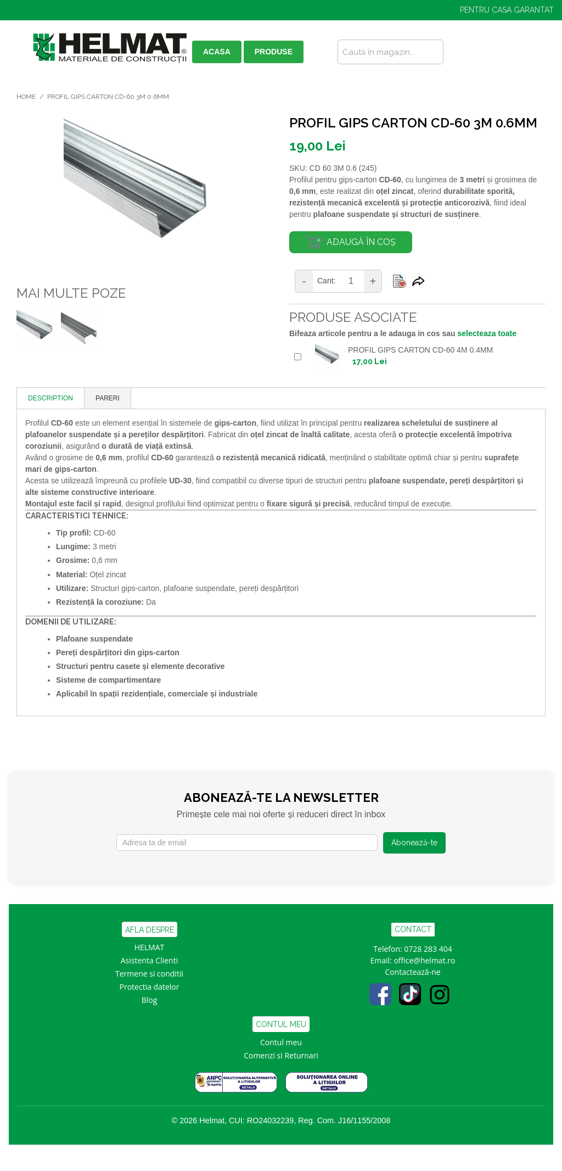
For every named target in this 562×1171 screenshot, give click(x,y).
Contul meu (281, 1042)
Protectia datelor (149, 987)
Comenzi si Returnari (281, 1055)
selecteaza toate (487, 333)
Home (26, 97)
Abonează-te (414, 842)
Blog (150, 1000)
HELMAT (149, 947)
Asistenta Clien (147, 960)
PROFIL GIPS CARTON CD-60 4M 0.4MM (420, 349)
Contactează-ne (412, 972)
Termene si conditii (149, 973)
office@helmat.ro (424, 960)
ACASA (217, 51)
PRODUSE (274, 51)
